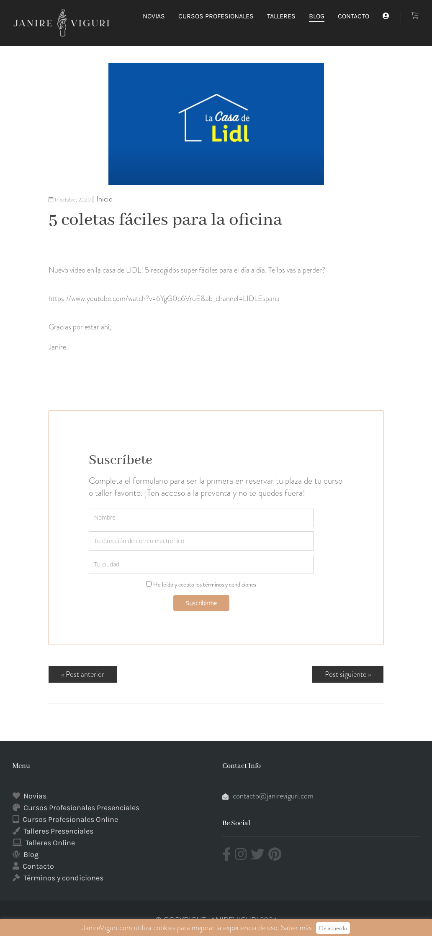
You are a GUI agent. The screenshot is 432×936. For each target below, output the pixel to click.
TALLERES (281, 16)
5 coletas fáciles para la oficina (165, 220)
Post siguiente (345, 674)
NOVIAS (154, 16)
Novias (34, 796)
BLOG (316, 16)
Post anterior (85, 674)
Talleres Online (50, 842)
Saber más (296, 927)
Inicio (104, 199)
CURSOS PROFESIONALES (216, 16)
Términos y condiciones (63, 877)
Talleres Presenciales (58, 831)
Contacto (38, 866)
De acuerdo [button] (333, 928)
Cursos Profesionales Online (70, 819)
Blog (31, 854)
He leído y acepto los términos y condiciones (204, 584)
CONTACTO (353, 16)
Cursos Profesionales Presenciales (81, 807)
